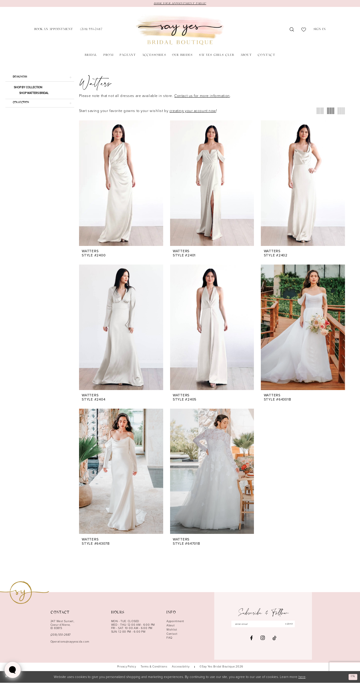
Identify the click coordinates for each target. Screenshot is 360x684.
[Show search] (292, 31)
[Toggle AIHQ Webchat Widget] (13, 670)
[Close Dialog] (7, 678)
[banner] (179, 30)
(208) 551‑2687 (60, 636)
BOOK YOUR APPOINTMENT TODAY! (180, 4)
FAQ (169, 639)
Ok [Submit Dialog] (352, 677)
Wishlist (171, 630)
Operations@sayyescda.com (69, 642)
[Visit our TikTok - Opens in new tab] (274, 640)
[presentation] (121, 184)
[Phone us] (91, 30)
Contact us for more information (202, 96)
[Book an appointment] (54, 30)
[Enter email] (263, 625)
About (170, 627)
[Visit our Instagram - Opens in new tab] (263, 640)
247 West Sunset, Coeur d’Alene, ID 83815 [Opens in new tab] (62, 625)
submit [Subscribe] (293, 625)
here (302, 677)
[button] (320, 30)
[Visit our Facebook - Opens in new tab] (251, 640)
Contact (172, 635)
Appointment (175, 622)
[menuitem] (54, 30)
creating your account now (192, 111)
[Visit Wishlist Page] (304, 31)
